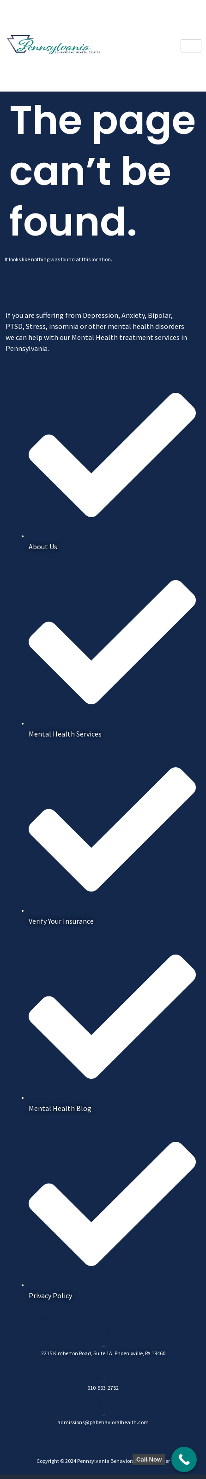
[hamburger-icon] (191, 45)
